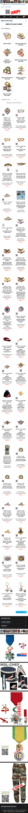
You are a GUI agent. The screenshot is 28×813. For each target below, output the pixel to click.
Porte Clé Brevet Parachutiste (7, 599)
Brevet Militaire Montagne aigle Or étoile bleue (7, 292)
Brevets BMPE (7, 43)
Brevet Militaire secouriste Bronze (7, 487)
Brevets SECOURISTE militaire (7, 78)
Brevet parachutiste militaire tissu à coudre (20, 434)
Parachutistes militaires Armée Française (20, 206)
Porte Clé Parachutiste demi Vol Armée (21, 599)
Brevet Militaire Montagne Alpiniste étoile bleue (7, 324)
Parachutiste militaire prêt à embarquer (7, 462)
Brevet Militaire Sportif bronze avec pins (21, 515)
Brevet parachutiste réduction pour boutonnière (20, 351)
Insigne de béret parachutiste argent (20, 321)
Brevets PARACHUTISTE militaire (7, 61)
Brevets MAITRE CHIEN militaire (21, 60)
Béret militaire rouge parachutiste (7, 351)
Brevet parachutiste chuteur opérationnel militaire (21, 406)
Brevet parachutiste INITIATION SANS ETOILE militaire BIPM (7, 435)
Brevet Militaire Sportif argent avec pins (7, 515)
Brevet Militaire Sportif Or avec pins (7, 542)
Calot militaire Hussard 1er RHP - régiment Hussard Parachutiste (7, 407)
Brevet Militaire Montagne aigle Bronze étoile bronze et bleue (20, 294)
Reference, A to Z (9, 100)
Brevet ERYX (7, 204)
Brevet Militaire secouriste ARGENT (20, 460)
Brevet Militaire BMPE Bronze (7, 150)
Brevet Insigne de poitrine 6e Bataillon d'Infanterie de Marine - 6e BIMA (21, 543)
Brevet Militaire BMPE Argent (21, 121)
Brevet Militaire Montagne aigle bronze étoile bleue (21, 264)
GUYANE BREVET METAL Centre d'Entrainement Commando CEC (7, 124)
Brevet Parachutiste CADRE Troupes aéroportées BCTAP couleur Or (20, 379)
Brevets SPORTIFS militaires (21, 78)
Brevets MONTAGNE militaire (20, 44)
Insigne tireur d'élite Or (21, 569)
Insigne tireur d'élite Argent (7, 570)
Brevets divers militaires (7, 94)
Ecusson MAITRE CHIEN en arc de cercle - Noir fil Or (7, 179)
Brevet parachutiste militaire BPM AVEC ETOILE (7, 378)
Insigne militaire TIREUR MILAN (7, 231)
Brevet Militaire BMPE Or (21, 150)
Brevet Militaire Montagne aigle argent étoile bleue (21, 235)
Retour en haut (21, 612)
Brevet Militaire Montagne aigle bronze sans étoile (7, 264)
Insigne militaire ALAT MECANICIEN (20, 177)
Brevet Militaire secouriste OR (21, 487)
